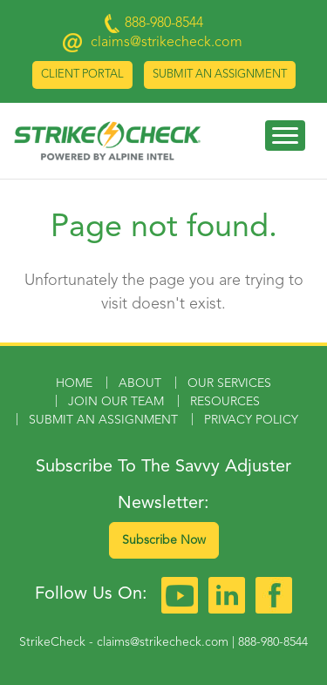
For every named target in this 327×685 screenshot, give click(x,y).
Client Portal (82, 74)
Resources (225, 402)
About (140, 383)
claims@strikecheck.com (166, 43)
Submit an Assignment (220, 74)
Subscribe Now (164, 540)
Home (74, 383)
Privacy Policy (251, 420)
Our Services (229, 383)
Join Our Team (116, 402)
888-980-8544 (273, 642)
